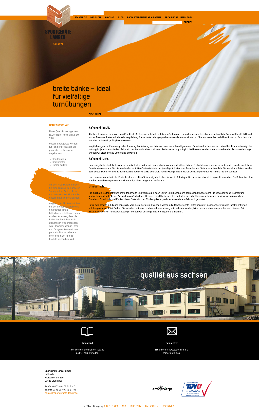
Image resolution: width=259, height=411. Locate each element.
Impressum (135, 406)
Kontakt (109, 17)
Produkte (95, 17)
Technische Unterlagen (178, 17)
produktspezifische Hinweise (144, 17)
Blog (121, 17)
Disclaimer (168, 406)
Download (87, 343)
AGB (124, 406)
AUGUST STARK (111, 406)
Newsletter (172, 343)
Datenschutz (151, 406)
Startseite (81, 17)
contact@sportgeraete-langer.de (61, 392)
